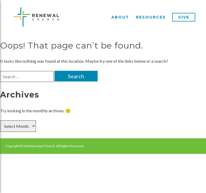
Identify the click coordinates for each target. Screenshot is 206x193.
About (120, 17)
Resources (151, 17)
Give (183, 17)
